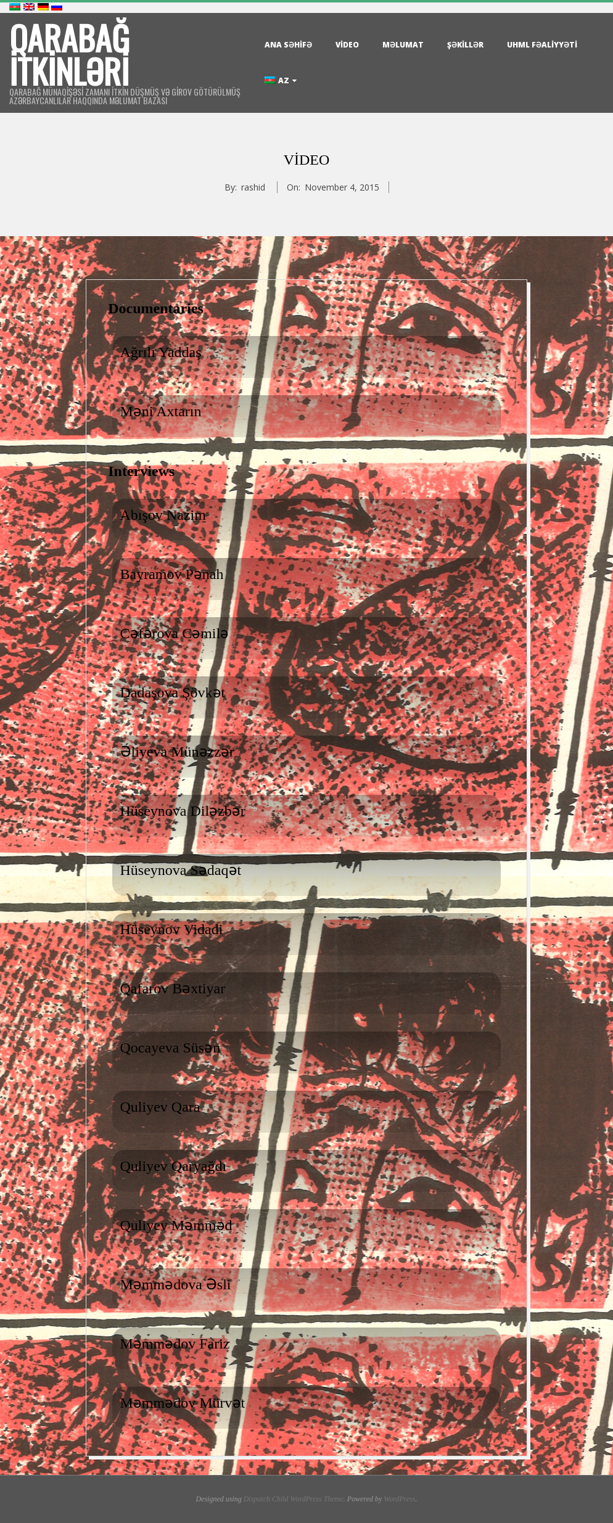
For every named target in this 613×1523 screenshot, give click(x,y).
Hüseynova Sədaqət (181, 870)
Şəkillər (465, 44)
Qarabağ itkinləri (69, 54)
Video (347, 44)
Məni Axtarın (161, 411)
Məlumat (403, 44)
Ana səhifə (288, 44)
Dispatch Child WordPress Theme (294, 1499)
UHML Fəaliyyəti (542, 44)
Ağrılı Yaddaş (161, 352)
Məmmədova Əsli (175, 1284)
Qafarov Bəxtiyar (173, 988)
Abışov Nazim (163, 515)
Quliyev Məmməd (176, 1225)
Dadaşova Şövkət (173, 692)
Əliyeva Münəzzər (177, 752)
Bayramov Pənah (172, 574)
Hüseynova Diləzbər (182, 811)
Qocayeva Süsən (170, 1048)
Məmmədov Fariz (175, 1344)
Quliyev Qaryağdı (173, 1166)
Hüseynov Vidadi (171, 929)
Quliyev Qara (160, 1107)
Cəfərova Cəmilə (174, 633)
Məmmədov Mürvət (182, 1403)
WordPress (399, 1499)
